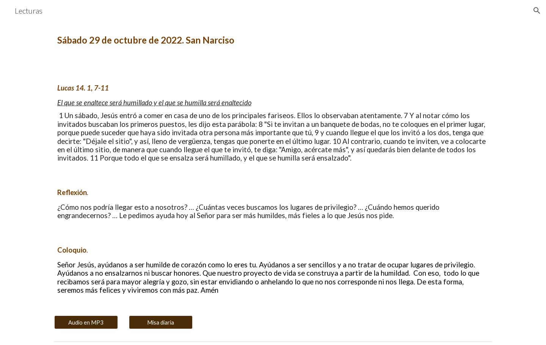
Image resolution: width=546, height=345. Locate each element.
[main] (273, 40)
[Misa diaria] (160, 322)
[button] (537, 11)
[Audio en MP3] (86, 322)
